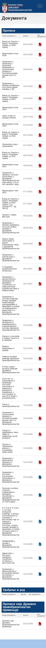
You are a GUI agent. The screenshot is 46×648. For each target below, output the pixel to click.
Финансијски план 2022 (10, 191)
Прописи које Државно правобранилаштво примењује (10, 623)
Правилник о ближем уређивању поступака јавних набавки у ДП (10, 86)
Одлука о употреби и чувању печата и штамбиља (10, 338)
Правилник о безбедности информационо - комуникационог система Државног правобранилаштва (10, 325)
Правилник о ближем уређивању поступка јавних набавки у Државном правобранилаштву (10, 228)
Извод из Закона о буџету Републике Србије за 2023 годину (10, 155)
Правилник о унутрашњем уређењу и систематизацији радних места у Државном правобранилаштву (10, 418)
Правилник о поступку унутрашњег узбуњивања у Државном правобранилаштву (10, 477)
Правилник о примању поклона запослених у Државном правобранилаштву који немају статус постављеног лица (10, 179)
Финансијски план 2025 (10, 108)
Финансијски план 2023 (10, 165)
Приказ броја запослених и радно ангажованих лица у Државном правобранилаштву (10, 244)
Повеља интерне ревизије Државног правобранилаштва (10, 358)
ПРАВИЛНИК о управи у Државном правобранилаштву (10, 544)
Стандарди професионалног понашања (9, 269)
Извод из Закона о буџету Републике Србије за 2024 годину (10, 135)
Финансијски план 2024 (10, 125)
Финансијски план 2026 (10, 54)
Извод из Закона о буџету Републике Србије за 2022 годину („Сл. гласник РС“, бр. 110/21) (10, 204)
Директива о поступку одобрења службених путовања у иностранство (8, 558)
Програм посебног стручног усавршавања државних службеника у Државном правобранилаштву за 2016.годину (10, 495)
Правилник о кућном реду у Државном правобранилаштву (10, 258)
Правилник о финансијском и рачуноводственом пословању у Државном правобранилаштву (10, 574)
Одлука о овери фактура (9, 215)
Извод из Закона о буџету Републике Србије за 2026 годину (10, 44)
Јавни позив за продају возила (9, 116)
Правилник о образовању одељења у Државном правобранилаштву (10, 462)
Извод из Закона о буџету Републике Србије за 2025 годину (10, 98)
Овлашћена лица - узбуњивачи (10, 145)
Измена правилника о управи (8, 348)
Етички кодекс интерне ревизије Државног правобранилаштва (10, 369)
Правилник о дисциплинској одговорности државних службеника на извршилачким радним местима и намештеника (10, 284)
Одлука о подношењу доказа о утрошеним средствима (7, 448)
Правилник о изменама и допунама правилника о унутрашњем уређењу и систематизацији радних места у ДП (9, 69)
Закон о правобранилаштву (10, 405)
